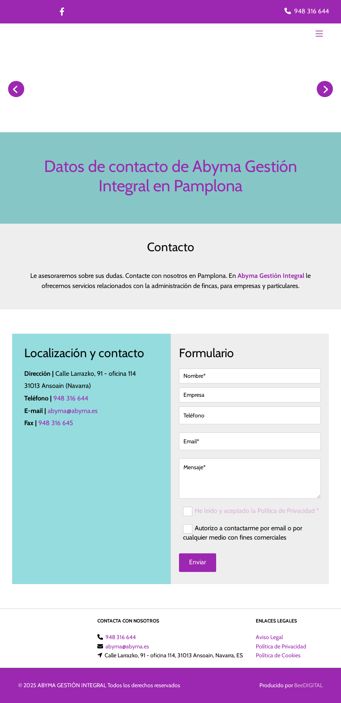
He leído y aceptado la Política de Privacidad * (257, 511)
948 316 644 (311, 11)
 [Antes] (16, 89)
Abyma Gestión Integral (271, 276)
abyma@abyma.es (73, 411)
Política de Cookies (278, 655)
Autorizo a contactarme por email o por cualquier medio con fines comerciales (242, 532)
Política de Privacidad (281, 646)
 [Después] (325, 89)
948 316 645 (55, 423)
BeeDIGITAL (308, 685)
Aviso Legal (269, 637)
